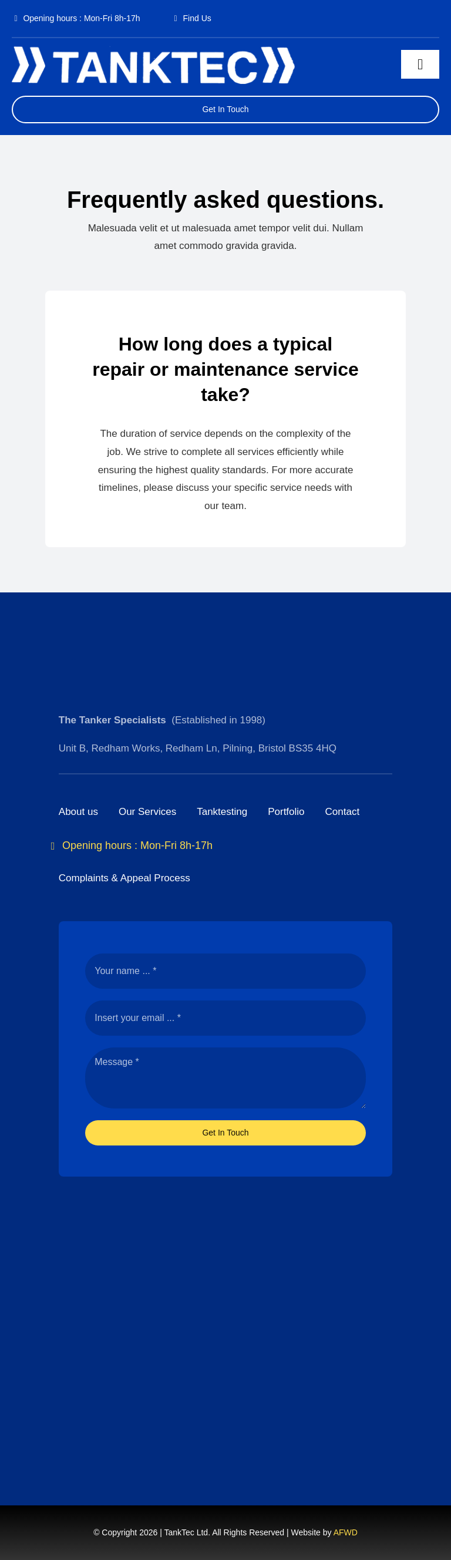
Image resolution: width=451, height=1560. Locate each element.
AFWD (346, 1532)
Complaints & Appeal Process (124, 878)
